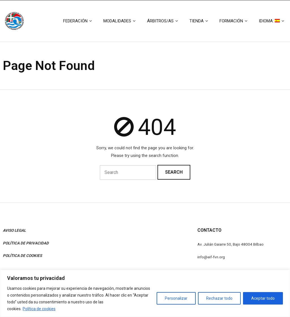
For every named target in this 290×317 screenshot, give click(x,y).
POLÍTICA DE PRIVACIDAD (26, 243)
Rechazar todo (219, 298)
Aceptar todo (263, 298)
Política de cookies (39, 309)
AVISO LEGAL (14, 230)
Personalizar (176, 298)
